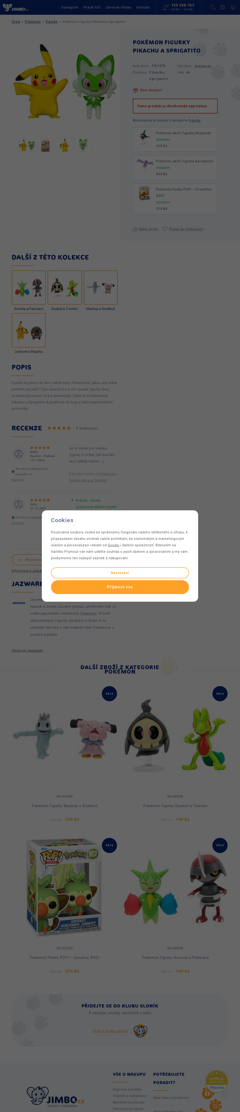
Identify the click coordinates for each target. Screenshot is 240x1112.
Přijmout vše (120, 587)
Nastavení (120, 573)
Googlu (113, 545)
